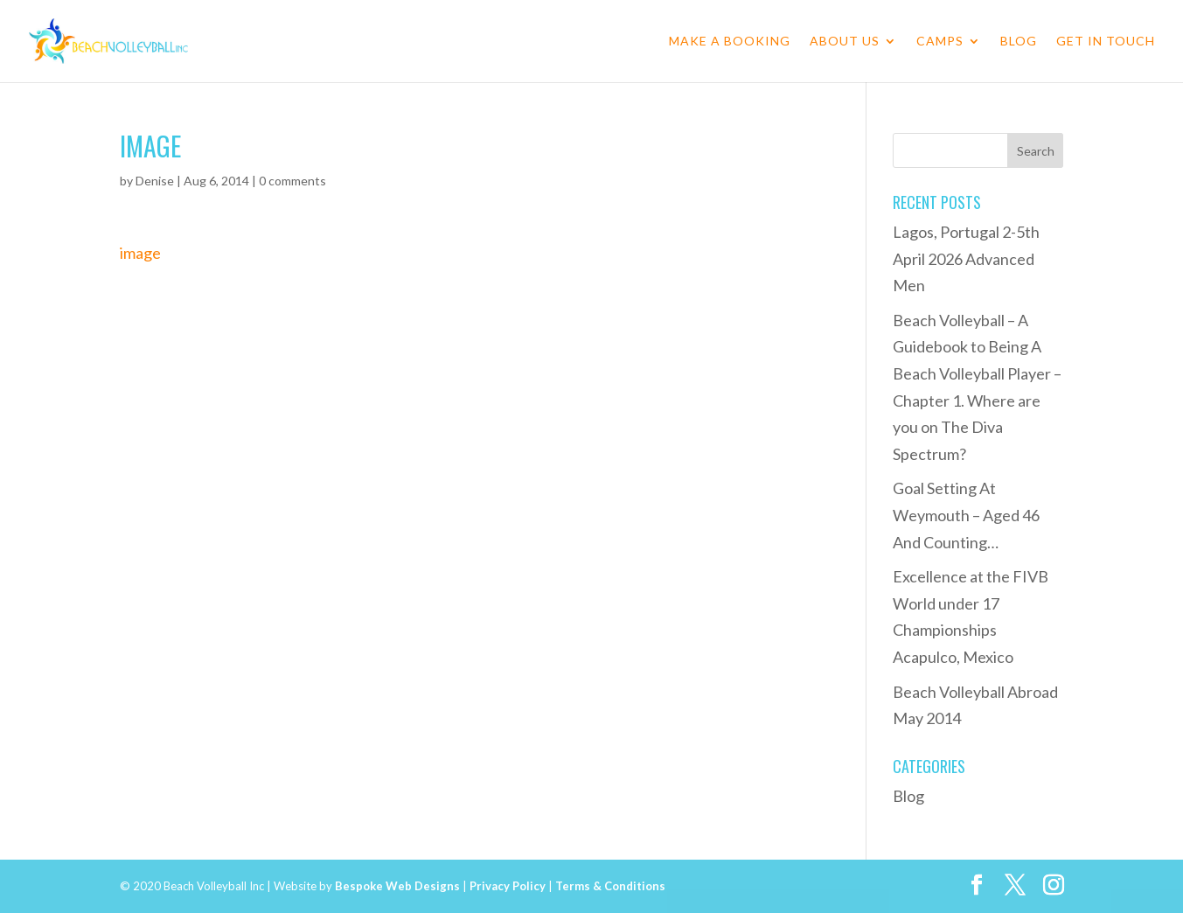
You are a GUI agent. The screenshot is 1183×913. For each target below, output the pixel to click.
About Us (845, 41)
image (140, 252)
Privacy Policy (508, 886)
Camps (940, 41)
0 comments (292, 180)
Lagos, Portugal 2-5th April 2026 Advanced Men (966, 258)
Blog (1018, 41)
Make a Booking (729, 41)
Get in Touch (1105, 41)
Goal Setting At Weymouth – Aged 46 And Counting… (966, 514)
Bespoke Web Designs (397, 886)
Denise (155, 180)
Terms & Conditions (610, 886)
